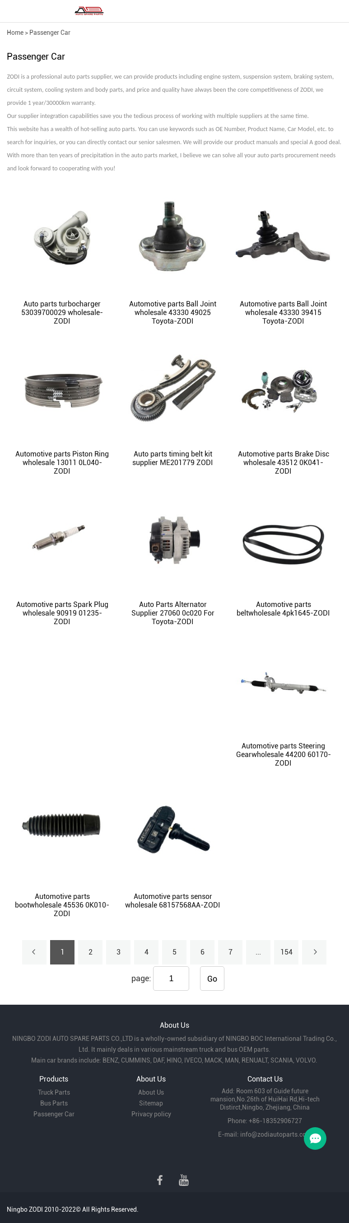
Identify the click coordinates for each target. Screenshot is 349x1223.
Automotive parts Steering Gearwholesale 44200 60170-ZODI (283, 754)
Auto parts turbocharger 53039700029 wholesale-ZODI (62, 312)
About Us (151, 1092)
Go (212, 978)
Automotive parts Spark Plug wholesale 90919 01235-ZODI (62, 613)
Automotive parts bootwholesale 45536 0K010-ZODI (62, 905)
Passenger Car (49, 32)
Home (15, 32)
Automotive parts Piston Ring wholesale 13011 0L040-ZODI (62, 462)
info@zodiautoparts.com (276, 1134)
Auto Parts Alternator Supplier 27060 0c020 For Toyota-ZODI (172, 613)
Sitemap (151, 1103)
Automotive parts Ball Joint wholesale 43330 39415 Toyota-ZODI (283, 312)
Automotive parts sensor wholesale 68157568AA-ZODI (172, 900)
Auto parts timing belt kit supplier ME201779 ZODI (172, 458)
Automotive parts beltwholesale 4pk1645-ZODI (283, 608)
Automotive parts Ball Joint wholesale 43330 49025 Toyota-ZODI (172, 312)
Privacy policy (151, 1114)
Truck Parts (54, 1092)
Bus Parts (54, 1103)
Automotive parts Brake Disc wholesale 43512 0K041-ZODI (283, 462)
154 (286, 952)
